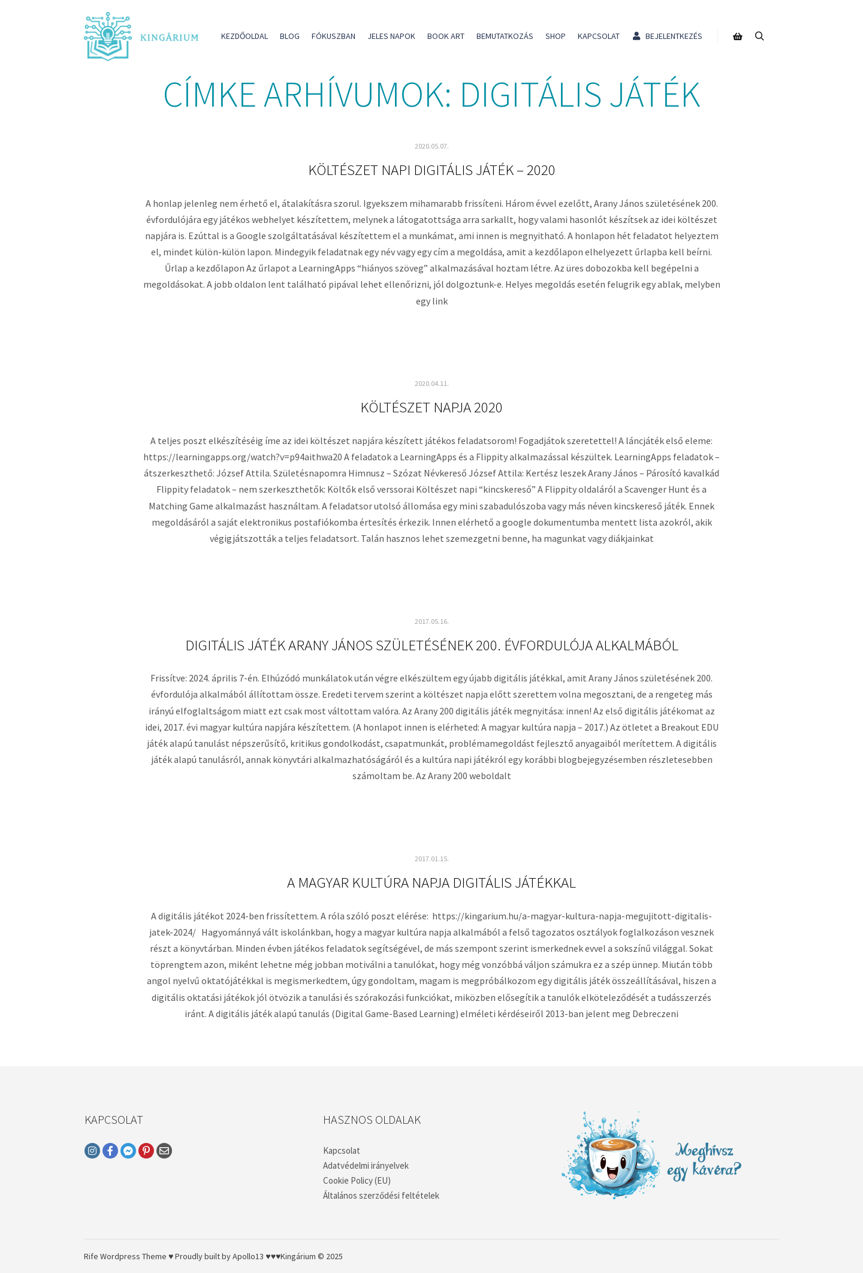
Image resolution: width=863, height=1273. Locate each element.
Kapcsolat (341, 1150)
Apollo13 (248, 1256)
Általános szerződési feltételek (381, 1195)
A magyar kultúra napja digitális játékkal (431, 882)
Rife (91, 1256)
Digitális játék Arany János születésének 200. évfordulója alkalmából (431, 644)
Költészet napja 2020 (431, 407)
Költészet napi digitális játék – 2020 (432, 169)
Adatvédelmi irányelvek (366, 1165)
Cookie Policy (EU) (357, 1180)
